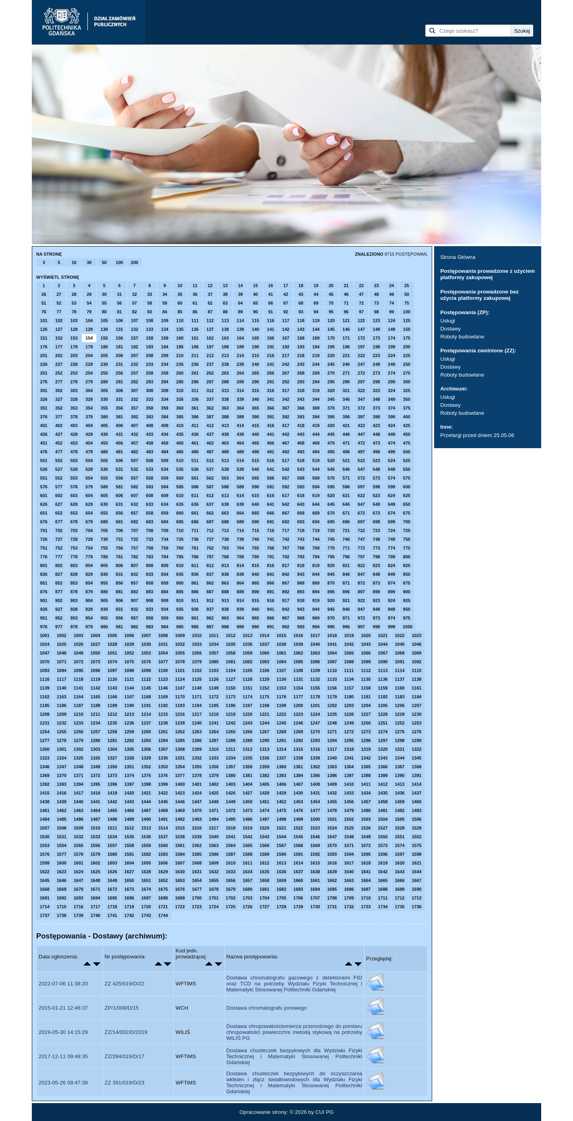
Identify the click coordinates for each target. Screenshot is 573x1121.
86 (195, 311)
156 (119, 338)
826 (43, 574)
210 (179, 355)
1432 (332, 793)
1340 (332, 758)
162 (210, 338)
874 (391, 583)
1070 (44, 661)
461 (195, 443)
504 (89, 460)
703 (74, 530)
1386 (332, 775)
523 (376, 460)
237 (210, 364)
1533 (95, 836)
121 (346, 320)
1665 (383, 880)
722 (361, 530)
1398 (146, 784)
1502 (349, 819)
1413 (399, 784)
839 (240, 574)
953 (74, 618)
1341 (349, 758)
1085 (298, 661)
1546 (315, 836)
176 (43, 346)
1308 (180, 749)
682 (134, 521)
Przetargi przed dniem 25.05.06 (477, 435)
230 (104, 364)
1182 (383, 696)
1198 (264, 705)
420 (331, 425)
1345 (416, 758)
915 (255, 600)
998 (376, 626)
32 (134, 294)
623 (376, 495)
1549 (365, 836)
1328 (129, 758)
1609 (213, 863)
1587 (230, 854)
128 (74, 329)
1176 (281, 696)
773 (376, 548)
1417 (78, 793)
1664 (365, 880)
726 (43, 539)
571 (346, 478)
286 (195, 381)
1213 (129, 714)
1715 (61, 906)
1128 (247, 679)
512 (210, 460)
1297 (383, 740)
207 (134, 355)
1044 (383, 644)
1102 (196, 670)
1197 (247, 705)
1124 (180, 679)
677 (58, 521)
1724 (213, 906)
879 (89, 591)
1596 (383, 854)
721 (346, 530)
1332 (196, 758)
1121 (129, 679)
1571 (349, 845)
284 (164, 381)
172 (361, 338)
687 (210, 521)
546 (346, 469)
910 (179, 600)
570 (331, 478)
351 (43, 408)
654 (89, 513)
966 (270, 618)
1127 (230, 679)
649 (391, 504)
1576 (44, 854)
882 (134, 591)
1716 (78, 906)
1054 (163, 653)
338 (225, 399)
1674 (146, 889)
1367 (399, 766)
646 (346, 504)
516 (270, 460)
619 (316, 495)
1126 (213, 679)
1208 (44, 714)
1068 (399, 653)
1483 (416, 810)
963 (225, 618)
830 (104, 574)
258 (149, 373)
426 (43, 434)
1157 (349, 688)
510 (179, 460)
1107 (281, 670)
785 (179, 556)
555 (104, 478)
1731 (332, 906)
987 (210, 626)
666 (270, 513)
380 (104, 416)
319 (316, 390)
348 (376, 399)
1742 (129, 915)
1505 (399, 819)
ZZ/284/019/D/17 (124, 1056)
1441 (95, 801)
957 (134, 618)
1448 (213, 801)
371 (346, 408)
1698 (163, 898)
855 (104, 583)
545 (331, 469)
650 (406, 504)
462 (210, 443)
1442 (112, 801)
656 (119, 513)
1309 (196, 749)
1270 (315, 731)
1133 (332, 679)
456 (119, 443)
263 (225, 373)
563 (225, 478)
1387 (349, 775)
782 (134, 556)
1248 (332, 723)
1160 (399, 688)
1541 (230, 836)
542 (285, 469)
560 (179, 478)
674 (391, 513)
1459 (399, 801)
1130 (281, 679)
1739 (78, 915)
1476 (298, 810)
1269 (298, 731)
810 (179, 565)
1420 (129, 793)
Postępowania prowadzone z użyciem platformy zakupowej (487, 274)
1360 (281, 766)
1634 (247, 871)
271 (346, 373)
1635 (264, 871)
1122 (146, 679)
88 (225, 311)
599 (391, 486)
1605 (146, 863)
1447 (196, 801)
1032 (180, 644)
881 (119, 591)
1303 (95, 749)
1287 (213, 740)
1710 (365, 898)
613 (225, 495)
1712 (399, 898)
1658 (264, 880)
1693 (78, 898)
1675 (163, 889)
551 (43, 478)
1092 (416, 661)
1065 (349, 653)
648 (376, 504)
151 (43, 338)
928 (74, 609)
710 (179, 530)
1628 (146, 871)
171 (346, 338)
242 (285, 364)
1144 (129, 688)
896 (346, 591)
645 (331, 504)
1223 (298, 714)
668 (300, 513)
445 (331, 434)
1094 (61, 670)
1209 (61, 714)
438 (225, 434)
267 (285, 373)
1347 (61, 766)
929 (89, 609)
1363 (332, 766)
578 (74, 486)
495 (331, 451)
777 (58, 556)
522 (361, 460)
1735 (399, 906)
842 (285, 574)
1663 (349, 880)
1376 (163, 775)
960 (179, 618)
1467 (146, 810)
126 (43, 329)
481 (119, 451)
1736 (416, 906)
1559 (146, 845)
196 (346, 346)
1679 (230, 889)
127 (58, 329)
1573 (383, 845)
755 (104, 548)
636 (195, 504)
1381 (247, 775)
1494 (213, 819)
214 (240, 355)
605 (104, 495)
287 (210, 381)
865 (255, 583)
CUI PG (324, 1112)
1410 (349, 784)
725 (406, 530)
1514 (163, 828)
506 (119, 460)
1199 (281, 705)
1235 (112, 723)
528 (74, 469)
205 (104, 355)
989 (240, 626)
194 (316, 346)
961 (195, 618)
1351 (129, 766)
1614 (298, 863)
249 (391, 364)
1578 (78, 854)
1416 (61, 793)
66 (270, 303)
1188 (95, 705)
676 (43, 521)
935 (179, 609)
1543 (264, 836)
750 (406, 539)
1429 (281, 793)
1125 (196, 679)
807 (134, 565)
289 (240, 381)
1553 (44, 845)
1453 (298, 801)
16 (270, 285)
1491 (163, 819)
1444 (146, 801)
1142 (95, 688)
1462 (61, 810)
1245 (281, 723)
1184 (416, 696)
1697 (146, 898)
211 (195, 355)
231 (119, 364)
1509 (78, 828)
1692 (61, 898)
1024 (44, 644)
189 (240, 346)
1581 (129, 854)
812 (210, 565)
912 (210, 600)
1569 (315, 845)
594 (316, 486)
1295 (349, 740)
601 (43, 495)
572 (361, 478)
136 (195, 329)
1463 (78, 810)
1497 (264, 819)
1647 (78, 880)
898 (376, 591)
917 (285, 600)
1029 (129, 644)
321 (346, 390)
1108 (298, 670)
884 (164, 591)
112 (210, 320)
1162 (44, 696)
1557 (112, 845)
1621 (416, 863)
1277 (44, 740)
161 (195, 338)
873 (376, 583)
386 (195, 416)
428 (74, 434)
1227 (365, 714)
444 (316, 434)
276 (43, 381)
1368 (416, 766)
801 (43, 565)
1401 (196, 784)
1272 (349, 731)
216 (270, 355)
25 (406, 285)
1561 (180, 845)
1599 (44, 863)
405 (104, 425)
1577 (61, 854)
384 (164, 416)
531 (119, 469)
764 (240, 548)
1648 (95, 880)
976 (43, 626)
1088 (349, 661)
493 (300, 451)
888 (225, 591)
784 (164, 556)
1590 (281, 854)
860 (179, 583)
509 (164, 460)
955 (104, 618)
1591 (298, 854)
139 (240, 329)
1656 (230, 880)
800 (406, 556)
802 (58, 565)
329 (89, 399)
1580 (112, 854)
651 (43, 513)
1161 (416, 688)
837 (210, 574)
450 (406, 434)
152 (58, 338)
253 (74, 373)
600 (406, 486)
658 (149, 513)
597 (361, 486)
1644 (416, 871)
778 (74, 556)
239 (240, 364)
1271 (332, 731)
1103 (213, 670)
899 (391, 591)
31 (119, 294)
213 (225, 355)
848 (376, 574)
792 (285, 556)
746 (346, 539)
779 (89, 556)
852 (58, 583)
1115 (416, 670)
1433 (349, 793)
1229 (399, 714)
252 (58, 373)
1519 (247, 828)
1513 (146, 828)
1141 (78, 688)
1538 (180, 836)
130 (104, 329)
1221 (264, 714)
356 (119, 408)
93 (300, 311)
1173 (230, 696)
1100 (163, 670)
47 (361, 294)
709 (164, 530)
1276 (416, 731)
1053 (146, 653)
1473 (247, 810)
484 (164, 451)
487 (210, 451)
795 (331, 556)
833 (149, 574)
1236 (129, 723)
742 (285, 539)
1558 (129, 845)
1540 (213, 836)
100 (119, 262)
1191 (146, 705)
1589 (264, 854)
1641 (365, 871)
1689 (399, 889)
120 (331, 320)
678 (74, 521)
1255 (61, 731)
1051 (112, 653)
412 (210, 425)
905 (104, 600)
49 (391, 294)
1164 (78, 696)
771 (346, 548)
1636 (281, 871)
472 (361, 443)
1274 (383, 731)
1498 (281, 819)
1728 (281, 906)
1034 (213, 644)
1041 (332, 644)
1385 (315, 775)
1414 (416, 784)
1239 (180, 723)
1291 (281, 740)
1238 (163, 723)
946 (346, 609)
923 (376, 600)
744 (316, 539)
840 (255, 574)
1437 (416, 793)
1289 (247, 740)
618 (300, 495)
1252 (399, 723)
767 (285, 548)
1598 (416, 854)
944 (316, 609)
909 (164, 600)
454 (89, 443)
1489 (129, 819)
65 (255, 303)
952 (58, 618)
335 (179, 399)
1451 (264, 801)
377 (58, 416)
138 (225, 329)
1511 (112, 828)
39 (240, 294)
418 (300, 425)
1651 (146, 880)
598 (376, 486)
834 (164, 574)
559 (164, 478)
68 (300, 303)
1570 (332, 845)
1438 (44, 801)
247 (361, 364)
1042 (349, 644)
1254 (44, 731)
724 (391, 530)
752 (58, 548)
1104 (230, 670)
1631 (196, 871)
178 (74, 346)
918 (300, 600)
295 (331, 381)
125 (406, 320)
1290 (264, 740)
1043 (365, 644)
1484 (44, 819)
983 (149, 626)
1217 (196, 714)
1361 (298, 766)
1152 (264, 688)
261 (195, 373)
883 (149, 591)
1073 (95, 661)
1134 (349, 679)
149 (391, 329)
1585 (196, 854)
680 (104, 521)
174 (391, 338)
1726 (247, 906)
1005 (112, 635)
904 (89, 600)
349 (391, 399)
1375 (146, 775)
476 (43, 451)
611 (195, 495)
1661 (315, 880)
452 (58, 443)
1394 (78, 784)
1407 (298, 784)
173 (376, 338)
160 (179, 338)
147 (361, 329)
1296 (365, 740)
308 (149, 390)
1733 (365, 906)
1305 (129, 749)
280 (104, 381)
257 (134, 373)
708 (149, 530)
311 (195, 390)
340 (255, 399)
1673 (129, 889)
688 (225, 521)
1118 (78, 679)
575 (406, 478)
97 (361, 311)
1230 (416, 714)
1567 (281, 845)
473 (376, 443)
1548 (349, 836)
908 (149, 600)
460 (179, 443)
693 (300, 521)
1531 (61, 836)
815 (255, 565)
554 (89, 478)
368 (300, 408)
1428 (264, 793)
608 (149, 495)
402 (58, 425)
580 (104, 486)
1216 (180, 714)
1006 (129, 635)
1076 (146, 661)
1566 (264, 845)
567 (285, 478)
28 (74, 294)
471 (346, 443)
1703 (247, 898)
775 (406, 548)
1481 (383, 810)
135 (179, 329)
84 (164, 311)
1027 (95, 644)
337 (210, 399)
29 (89, 294)
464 (240, 443)
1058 (230, 653)
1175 (264, 696)
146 (346, 329)
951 (43, 618)
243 (300, 364)
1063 (315, 653)
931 (119, 609)
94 (316, 311)
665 (255, 513)
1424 (196, 793)
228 (74, 364)
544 (316, 469)
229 (89, 364)
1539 (196, 836)
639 (240, 504)
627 (58, 504)
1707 (315, 898)
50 (104, 262)
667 (285, 513)
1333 (213, 758)
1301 (61, 749)
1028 (112, 644)
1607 (180, 863)
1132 (315, 679)
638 (225, 504)
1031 (163, 644)
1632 (213, 871)
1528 (399, 828)
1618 (365, 863)
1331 (180, 758)
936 (195, 609)
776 (43, 556)
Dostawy (450, 329)
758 (149, 548)
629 (89, 504)
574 (391, 478)
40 (255, 294)
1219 (230, 714)
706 (119, 530)
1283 (146, 740)
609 (164, 495)
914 (240, 600)
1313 (264, 749)
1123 (163, 679)
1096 (95, 670)
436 (195, 434)
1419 (112, 793)
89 (240, 311)
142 (285, 329)
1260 (146, 731)
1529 (416, 828)
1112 (365, 670)
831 (119, 574)
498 (376, 451)
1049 (78, 653)
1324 (61, 758)
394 (316, 416)
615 (255, 495)
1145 (146, 688)
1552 (416, 836)
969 (316, 618)
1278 (61, 740)
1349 (95, 766)
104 (89, 320)
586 (195, 486)
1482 (399, 810)
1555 (78, 845)
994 (316, 626)
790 (255, 556)
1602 (95, 863)
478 (74, 451)
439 (240, 434)
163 (225, 338)
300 (406, 381)
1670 (78, 889)
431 (119, 434)
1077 (163, 661)
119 (316, 320)
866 (270, 583)
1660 (298, 880)
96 (346, 311)
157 (134, 338)
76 (43, 311)
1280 (95, 740)
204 (89, 355)
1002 (61, 635)
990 (255, 626)
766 (270, 548)
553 (74, 478)
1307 (163, 749)
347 (361, 399)
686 (195, 521)
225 (406, 355)
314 (240, 390)
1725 (230, 906)
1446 (180, 801)
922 (361, 600)
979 (89, 626)
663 (225, 513)
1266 (247, 731)
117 (285, 320)
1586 (213, 854)
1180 (349, 696)
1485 (61, 819)
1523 (315, 828)
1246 (298, 723)
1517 (213, 828)
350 (406, 399)
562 (210, 478)
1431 (315, 793)
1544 (281, 836)
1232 (61, 723)
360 (179, 408)
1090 (383, 661)
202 (58, 355)
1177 (298, 696)
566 (270, 478)
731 (119, 539)
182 (134, 346)
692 (285, 521)
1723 (196, 906)
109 (164, 320)
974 (391, 618)
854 (89, 583)
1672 (112, 889)
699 (391, 521)
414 (240, 425)
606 (119, 495)
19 (316, 285)
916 (270, 600)
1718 (112, 906)
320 (331, 390)
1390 (399, 775)
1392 (44, 784)
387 (210, 416)
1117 (61, 679)
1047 (44, 653)
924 (391, 600)
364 (240, 408)
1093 (44, 670)
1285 (180, 740)
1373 (112, 775)
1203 (349, 705)
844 (316, 574)
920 (331, 600)
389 (240, 416)
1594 (349, 854)
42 (285, 294)
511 (195, 460)
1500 (315, 819)
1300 (44, 749)
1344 (399, 758)
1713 (416, 898)
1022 (399, 635)
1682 (281, 889)
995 (331, 626)
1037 (264, 644)
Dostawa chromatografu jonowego (266, 1008)
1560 (163, 845)
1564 (230, 845)
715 (255, 530)
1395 (95, 784)
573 (376, 478)
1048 (61, 653)
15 (255, 285)
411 (195, 425)
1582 (146, 854)
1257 (95, 731)
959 (164, 618)
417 (285, 425)
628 (74, 504)
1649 (112, 880)
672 (361, 513)
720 (331, 530)
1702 (230, 898)
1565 (247, 845)
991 (270, 626)
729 (89, 539)
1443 (129, 801)
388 (225, 416)
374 (391, 408)
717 (285, 530)
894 (316, 591)
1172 (213, 696)
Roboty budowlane (462, 337)
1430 (298, 793)
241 (270, 364)
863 (225, 583)
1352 (146, 766)
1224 (315, 714)
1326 (95, 758)
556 (119, 478)
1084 (281, 661)
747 (361, 539)
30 (89, 262)
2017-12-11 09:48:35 (63, 1056)
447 (361, 434)
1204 (365, 705)
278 (74, 381)
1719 (129, 906)
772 (361, 548)
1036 (247, 644)
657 (134, 513)
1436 (399, 793)
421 (346, 425)
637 (210, 504)
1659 (281, 880)
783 (149, 556)
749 (391, 539)
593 (300, 486)
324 (391, 390)
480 (104, 451)
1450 (247, 801)
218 (300, 355)
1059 (247, 653)
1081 (230, 661)
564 (240, 478)
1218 (213, 714)
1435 (383, 793)
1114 (399, 670)
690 (255, 521)
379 (89, 416)
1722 (180, 906)
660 (179, 513)
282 (134, 381)
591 (270, 486)
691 (270, 521)
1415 (44, 793)
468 (300, 443)
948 (376, 609)
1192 (163, 705)
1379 (213, 775)
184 (164, 346)
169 (316, 338)
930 (104, 609)
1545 (298, 836)
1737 (44, 915)
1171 (196, 696)
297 (361, 381)
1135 (365, 679)
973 (376, 618)
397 (361, 416)
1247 (315, 723)
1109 (315, 670)
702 (58, 530)
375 (406, 408)
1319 (365, 749)
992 (285, 626)
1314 (281, 749)
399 (391, 416)
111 (195, 320)
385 (179, 416)
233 (149, 364)
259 (164, 373)
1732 (349, 906)
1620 (399, 863)
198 (376, 346)
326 (43, 399)
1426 (230, 793)
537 (210, 469)
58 (149, 303)
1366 (383, 766)
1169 (163, 696)
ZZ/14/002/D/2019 (126, 1032)
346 (346, 399)
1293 (315, 740)
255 (104, 373)
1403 (230, 784)
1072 (78, 661)
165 (255, 338)
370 (331, 408)
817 (285, 565)
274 (391, 373)
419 (316, 425)
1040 (315, 644)
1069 (416, 653)
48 (376, 294)
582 (134, 486)
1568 (298, 845)
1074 (112, 661)
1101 (180, 670)
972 (361, 618)
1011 (213, 635)
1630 (180, 871)
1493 (196, 819)
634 (164, 504)
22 (361, 285)
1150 (230, 688)
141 (270, 329)
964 (240, 618)
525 (406, 460)
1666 (399, 880)
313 (225, 390)
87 (210, 311)
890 (255, 591)
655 (104, 513)
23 (376, 285)
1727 (264, 906)
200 (134, 262)
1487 (95, 819)
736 (195, 539)
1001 (44, 635)
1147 (180, 688)
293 (300, 381)
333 (149, 399)
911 (195, 600)
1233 (78, 723)
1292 (298, 740)
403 (74, 425)
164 (240, 338)
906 (119, 600)
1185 (44, 705)
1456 (349, 801)
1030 (146, 644)
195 (331, 346)
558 (149, 478)
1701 (213, 898)
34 (164, 294)
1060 (264, 653)
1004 (95, 635)
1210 (78, 714)
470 (331, 443)
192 (285, 346)
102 (58, 320)
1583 (163, 854)
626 (43, 504)
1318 (349, 749)
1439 (61, 801)
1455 (332, 801)
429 (89, 434)
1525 (349, 828)
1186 (61, 705)
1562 (196, 845)
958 (149, 618)
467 (285, 443)
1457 (365, 801)
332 (134, 399)
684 (164, 521)
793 (300, 556)
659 (164, 513)
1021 (383, 635)
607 (134, 495)
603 (74, 495)
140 (255, 329)
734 (164, 539)
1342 (365, 758)
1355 (196, 766)
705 (104, 530)
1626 (112, 871)
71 (346, 303)
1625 (95, 871)
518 (300, 460)
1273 (365, 731)
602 (58, 495)
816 (270, 565)
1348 (78, 766)
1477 (315, 810)
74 (391, 303)
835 (179, 574)
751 (43, 548)
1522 (298, 828)
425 (406, 425)
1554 (61, 845)
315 (255, 390)
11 (195, 285)
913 (225, 600)
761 (195, 548)
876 (43, 591)
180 (104, 346)
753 (74, 548)
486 (195, 451)
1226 (349, 714)
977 (58, 626)
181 (119, 346)
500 (406, 451)
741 (270, 539)
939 (240, 609)
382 (134, 416)
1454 (315, 801)
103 (74, 320)
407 (134, 425)
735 (179, 539)
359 (164, 408)
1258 (112, 731)
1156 (332, 688)
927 (58, 609)
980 (104, 626)
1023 (416, 635)
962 (210, 618)
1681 (264, 889)
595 (331, 486)
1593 (332, 854)
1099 (146, 670)
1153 (281, 688)
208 (149, 355)
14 (240, 285)
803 (74, 565)
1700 (196, 898)
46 (346, 294)
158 (149, 338)
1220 (247, 714)
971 (346, 618)
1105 (247, 670)
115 (255, 320)
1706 (298, 898)
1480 (365, 810)
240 (255, 364)
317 (285, 390)
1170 (180, 696)
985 (179, 626)
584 (164, 486)
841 (270, 574)
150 (406, 329)
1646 (61, 880)
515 (255, 460)
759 (164, 548)
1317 (332, 749)
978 (74, 626)
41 (270, 294)
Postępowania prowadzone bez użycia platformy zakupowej (479, 295)
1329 (146, 758)
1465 (112, 810)
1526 (365, 828)
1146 (163, 688)
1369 (44, 775)
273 (376, 373)
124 (391, 320)
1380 (230, 775)
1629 (163, 871)
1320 (383, 749)
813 (225, 565)
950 (406, 609)
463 (225, 443)
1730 (315, 906)
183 (149, 346)
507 (134, 460)
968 (300, 618)
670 (331, 513)
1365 (365, 766)
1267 (264, 731)
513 (225, 460)
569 (316, 478)
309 (164, 390)
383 (149, 416)
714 (240, 530)
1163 (61, 696)
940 (255, 609)
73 (376, 303)
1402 (213, 784)
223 (376, 355)
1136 (383, 679)
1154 (298, 688)
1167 (129, 696)
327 (58, 399)
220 (331, 355)
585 (179, 486)
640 (255, 504)
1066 (365, 653)
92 (285, 311)
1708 (332, 898)
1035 (230, 644)
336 (195, 399)
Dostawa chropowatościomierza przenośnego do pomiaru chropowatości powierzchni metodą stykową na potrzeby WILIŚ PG (294, 1032)
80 (104, 311)
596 (346, 486)
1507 (44, 828)
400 (406, 416)
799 (391, 556)
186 (195, 346)
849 (391, 574)
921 (346, 600)
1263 (196, 731)
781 (119, 556)
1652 (163, 880)
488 (225, 451)
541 (270, 469)
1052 (129, 653)
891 (270, 591)
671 (346, 513)
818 (300, 565)
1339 (315, 758)
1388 (365, 775)
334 (164, 399)
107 (134, 320)
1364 (349, 766)
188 (225, 346)
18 (300, 285)
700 (406, 521)
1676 (180, 889)
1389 (383, 775)
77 (59, 311)
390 (255, 416)
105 (104, 320)
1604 (129, 863)
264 (240, 373)
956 (119, 618)
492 (285, 451)
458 (149, 443)
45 (331, 294)
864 (240, 583)
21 (346, 285)
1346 (44, 766)
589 (240, 486)
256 (119, 373)
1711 (383, 898)
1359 (264, 766)
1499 (298, 819)
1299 (416, 740)
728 (74, 539)
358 (149, 408)
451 (43, 443)
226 (43, 364)
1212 (112, 714)
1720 (146, 906)
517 (285, 460)
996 (346, 626)
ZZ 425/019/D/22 (124, 984)
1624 (78, 871)
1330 (163, 758)
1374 (129, 775)
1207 (416, 705)
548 (376, 469)
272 (361, 373)
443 (300, 434)
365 (255, 408)
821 (346, 565)
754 (89, 548)
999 (391, 626)
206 (119, 355)
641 (270, 504)
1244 (264, 723)
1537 (163, 836)
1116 (44, 679)
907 (134, 600)
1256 (78, 731)
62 (210, 303)
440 (255, 434)
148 (376, 329)
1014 (264, 635)
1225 (332, 714)
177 (58, 346)
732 (134, 539)
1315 (298, 749)
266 (270, 373)
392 (285, 416)
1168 (146, 696)
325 (406, 390)
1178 (315, 696)
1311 (230, 749)
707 (134, 530)
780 (104, 556)
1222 (281, 714)
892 (285, 591)
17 (285, 285)
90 (255, 311)
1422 (163, 793)
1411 (365, 784)
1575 (416, 845)
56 (119, 303)
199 (391, 346)
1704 (264, 898)
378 (74, 416)
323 (376, 390)
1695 (112, 898)
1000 (407, 626)
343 (300, 399)
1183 (399, 696)
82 (134, 311)
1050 (95, 653)
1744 (163, 915)
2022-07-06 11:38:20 (63, 984)
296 (346, 381)
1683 (298, 889)
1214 (146, 714)
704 (89, 530)
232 (134, 364)
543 (300, 469)
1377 (180, 775)
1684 (315, 889)
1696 (129, 898)
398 (376, 416)
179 (89, 346)
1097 (112, 670)
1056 (196, 653)
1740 (95, 915)
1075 (129, 661)
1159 (383, 688)
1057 (213, 653)
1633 (230, 871)
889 (240, 591)
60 (179, 303)
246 (346, 364)
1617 (349, 863)
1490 (146, 819)
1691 (44, 898)
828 (74, 574)
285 (179, 381)
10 (74, 262)
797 (361, 556)
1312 (247, 749)
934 (164, 609)
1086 (315, 661)
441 (270, 434)
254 (89, 373)
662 (210, 513)
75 (406, 303)
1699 (180, 898)
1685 (332, 889)
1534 (112, 836)
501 (43, 460)
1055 (180, 653)
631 (119, 504)
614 (240, 495)
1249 (349, 723)
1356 (213, 766)
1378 (196, 775)
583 (149, 486)
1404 (247, 784)
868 (300, 583)
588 (225, 486)
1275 (399, 731)
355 (104, 408)
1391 (416, 775)
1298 (399, 740)
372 (361, 408)
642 (285, 504)
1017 (315, 635)
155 (104, 338)
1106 (264, 670)
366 (270, 408)
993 (300, 626)
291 (270, 381)
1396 (112, 784)
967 (285, 618)
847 (361, 574)
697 (361, 521)
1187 (78, 705)
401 (43, 425)
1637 (298, 871)
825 (406, 565)
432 (134, 434)
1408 (315, 784)
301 (43, 390)
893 (300, 591)
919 (316, 600)
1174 (247, 696)
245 (331, 364)
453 (74, 443)
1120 (112, 679)
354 (89, 408)
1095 (78, 670)
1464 (95, 810)
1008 (163, 635)
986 (195, 626)
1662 (332, 880)
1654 (196, 880)
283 (149, 381)
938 (225, 609)
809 (164, 565)
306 (119, 390)
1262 (180, 731)
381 (119, 416)
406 (119, 425)
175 (406, 338)
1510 (95, 828)
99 (391, 311)
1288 (230, 740)
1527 (383, 828)
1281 (112, 740)
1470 (196, 810)
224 (391, 355)
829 (89, 574)
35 (179, 294)
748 (376, 539)
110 (179, 320)
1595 (365, 854)
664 (240, 513)
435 (179, 434)
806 (119, 565)
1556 (95, 845)
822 (361, 565)
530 (104, 469)
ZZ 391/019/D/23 (124, 1083)
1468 (163, 810)
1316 (315, 749)
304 (89, 390)
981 (119, 626)
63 (225, 303)
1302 (78, 749)
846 (346, 574)
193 (300, 346)
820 (331, 565)
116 (270, 320)
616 (270, 495)
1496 (247, 819)
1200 (298, 705)
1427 (247, 793)
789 (240, 556)
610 (179, 495)
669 (316, 513)
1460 (416, 801)
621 (346, 495)
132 (134, 329)
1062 (298, 653)
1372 (95, 775)
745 (331, 539)
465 (255, 443)
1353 (163, 766)
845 (331, 574)
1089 (365, 661)
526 (43, 469)
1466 (129, 810)
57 (134, 303)
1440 (78, 801)
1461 (44, 810)
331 (119, 399)
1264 (213, 731)
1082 (247, 661)
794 (316, 556)
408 (149, 425)
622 (361, 495)
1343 (383, 758)
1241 (213, 723)
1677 (196, 889)
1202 (332, 705)
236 (195, 364)
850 (406, 574)
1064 (332, 653)
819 (316, 565)
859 (164, 583)
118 (300, 320)
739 (240, 539)
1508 (61, 828)
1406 (281, 784)
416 (270, 425)
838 (225, 574)
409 (164, 425)
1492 (180, 819)
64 (240, 303)
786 (195, 556)
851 (43, 583)
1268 (281, 731)
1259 (129, 731)
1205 (383, 705)
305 (104, 390)
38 (225, 294)
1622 (44, 871)
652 (58, 513)
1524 (332, 828)
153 (74, 338)
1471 (213, 810)
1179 (332, 696)
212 (210, 355)
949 (391, 609)
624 (391, 495)
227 (58, 364)
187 (210, 346)
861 (195, 583)
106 (119, 320)
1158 (365, 688)
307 (134, 390)
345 (331, 399)
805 (104, 565)
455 (104, 443)
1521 (281, 828)
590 (255, 486)
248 (376, 364)
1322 (416, 749)
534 (164, 469)
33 (149, 294)
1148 (196, 688)
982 (134, 626)
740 (255, 539)
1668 (44, 889)
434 (164, 434)
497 (361, 451)
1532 (78, 836)
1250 (365, 723)
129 (89, 329)
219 (316, 355)
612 (210, 495)
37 (210, 294)
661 (195, 513)
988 (225, 626)
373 (376, 408)
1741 (112, 915)
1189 (112, 705)
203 (74, 355)
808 (149, 565)
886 (195, 591)
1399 (163, 784)
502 (58, 460)
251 (43, 373)
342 (285, 399)
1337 (281, 758)
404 (89, 425)
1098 (129, 670)
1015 (281, 635)
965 (255, 618)
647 (361, 504)
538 (225, 469)
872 (361, 583)
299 (391, 381)
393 (300, 416)
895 (331, 591)
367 (285, 408)
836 (195, 574)
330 (104, 399)
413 (225, 425)
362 (210, 408)
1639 (332, 871)
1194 (196, 705)
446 (346, 434)
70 (331, 303)
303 (74, 390)
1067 (383, 653)
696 (346, 521)
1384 (298, 775)
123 (376, 320)
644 (316, 504)
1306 (146, 749)
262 (210, 373)
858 (149, 583)
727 (58, 539)
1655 (213, 880)
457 (134, 443)
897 (361, 591)
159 (164, 338)
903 (74, 600)
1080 (213, 661)
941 (270, 609)
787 (210, 556)
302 (58, 390)
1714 (44, 906)
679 (89, 521)
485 (179, 451)
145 (331, 329)
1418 (95, 793)
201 (43, 355)
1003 (78, 635)
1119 (95, 679)
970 (331, 618)
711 (195, 530)
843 (300, 574)
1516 (196, 828)
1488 (112, 819)
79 (89, 311)
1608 (196, 863)
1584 (180, 854)
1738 (61, 915)
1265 (230, 731)
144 (316, 329)
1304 (112, 749)
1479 (349, 810)
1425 (213, 793)
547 (361, 469)
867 (285, 583)
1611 (247, 863)
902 (58, 600)
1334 (230, 758)
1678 (213, 889)
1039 (298, 644)
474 (391, 443)
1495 (230, 819)
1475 (281, 810)
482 (134, 451)
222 (361, 355)
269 (316, 373)
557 (134, 478)
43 (300, 294)
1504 (383, 819)
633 (149, 504)
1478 (332, 810)
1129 (264, 679)
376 (43, 416)
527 (58, 469)
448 (376, 434)
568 (300, 478)
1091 (399, 661)
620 (331, 495)
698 (376, 521)
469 (316, 443)
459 (164, 443)
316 (270, 390)
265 (255, 373)
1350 (112, 766)
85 (179, 311)
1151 (247, 688)
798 (376, 556)
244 (316, 364)
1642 (383, 871)
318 (300, 390)
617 (285, 495)
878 (74, 591)
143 (300, 329)
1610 (230, 863)
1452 (281, 801)
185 (179, 346)
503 (74, 460)
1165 (95, 696)
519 (316, 460)
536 (195, 469)
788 (225, 556)
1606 (163, 863)
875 (406, 583)
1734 (383, 906)
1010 (196, 635)
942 (285, 609)
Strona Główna (457, 257)
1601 (78, 863)
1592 (315, 854)
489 (240, 451)
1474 (264, 810)
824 (391, 565)
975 (406, 618)
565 (255, 478)
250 (406, 364)
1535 (129, 836)
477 (58, 451)
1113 (383, 670)
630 (104, 504)
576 (43, 486)
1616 (332, 863)
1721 (163, 906)
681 (119, 521)
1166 (112, 696)
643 (300, 504)
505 (104, 460)
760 (179, 548)
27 (59, 294)
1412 (383, 784)
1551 (399, 836)
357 (134, 408)
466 (270, 443)
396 (346, 416)
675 (406, 513)
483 (149, 451)
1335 (247, 758)
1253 (416, 723)
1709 (349, 898)
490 (255, 451)
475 (406, 443)
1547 (332, 836)
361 (195, 408)
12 (210, 285)
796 (346, 556)
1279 (78, 740)
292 (285, 381)
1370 (61, 775)
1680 (247, 889)
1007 (146, 635)
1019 (349, 635)
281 (119, 381)
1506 (416, 819)
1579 (95, 854)
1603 (112, 863)
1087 (332, 661)
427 (58, 434)
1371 (78, 775)
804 (89, 565)
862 (210, 583)
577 (58, 486)
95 (331, 311)
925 (406, 600)
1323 (44, 758)
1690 (416, 889)
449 (391, 434)
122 (361, 320)
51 (43, 303)
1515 (180, 828)
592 (285, 486)
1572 (365, 845)
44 (316, 294)
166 (270, 338)
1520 (264, 828)
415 (255, 425)
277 (58, 381)
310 (179, 390)
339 (240, 399)
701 (43, 530)
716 (270, 530)
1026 (78, 644)
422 (361, 425)
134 (164, 329)
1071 (61, 661)
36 (195, 294)
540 (255, 469)
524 (391, 460)
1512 (129, 828)
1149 (213, 688)
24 (391, 285)
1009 (180, 635)
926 (43, 609)
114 (240, 320)
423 (376, 425)
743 (300, 539)
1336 (264, 758)
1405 (264, 784)
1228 (383, 714)
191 (270, 346)
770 (331, 548)
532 (134, 469)
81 (119, 311)
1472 (230, 810)
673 (376, 513)
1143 (112, 688)
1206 (399, 705)
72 (361, 303)
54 (89, 303)
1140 (61, 688)
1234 (95, 723)
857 (134, 583)
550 (406, 469)
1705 (281, 898)
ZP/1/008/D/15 (122, 1008)
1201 (315, 705)
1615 (315, 863)
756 (119, 548)
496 (346, 451)
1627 (129, 871)
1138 (416, 679)
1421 (146, 793)
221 (346, 355)
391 (270, 416)
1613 (281, 863)
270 (331, 373)
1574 (399, 845)
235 (179, 364)
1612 (264, 863)
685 (179, 521)
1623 (61, 871)
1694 (95, 898)
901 (43, 600)
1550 (383, 836)
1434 (365, 793)
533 (149, 469)
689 (240, 521)
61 (195, 303)
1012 (230, 635)
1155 (315, 688)
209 (164, 355)
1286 (196, 740)
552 (58, 478)
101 (43, 320)
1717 (95, 906)
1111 (349, 670)
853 (74, 583)
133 (149, 329)
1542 (247, 836)
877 (58, 591)
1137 (399, 679)
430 (104, 434)
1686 (349, 889)
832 (134, 574)
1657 (247, 880)
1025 (61, 644)
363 (225, 408)
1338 (298, 758)
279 (89, 381)
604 (89, 495)
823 (376, 565)
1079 (196, 661)
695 (331, 521)
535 (179, 469)
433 (149, 434)
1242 (230, 723)
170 (331, 338)
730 (104, 539)
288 (225, 381)
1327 (112, 758)
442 (285, 434)
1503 (365, 819)
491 (270, 451)
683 (149, 521)
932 (134, 609)
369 (316, 408)
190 (255, 346)
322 (361, 390)
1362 (315, 766)
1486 (78, 819)
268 (300, 373)
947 (361, 609)
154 (89, 338)
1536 (146, 836)
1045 (399, 644)
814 (240, 565)
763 (225, 548)
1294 (332, 740)
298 (376, 381)
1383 (281, 775)
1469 (180, 810)
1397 (129, 784)
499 (391, 451)
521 (346, 460)
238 (225, 364)
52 (59, 303)
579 (89, 486)
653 (74, 513)
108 (149, 320)
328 (74, 399)
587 (210, 486)
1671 (95, 889)
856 (119, 583)
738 (225, 539)
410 (179, 425)
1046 (416, 644)
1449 (230, 801)
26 (43, 294)
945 (331, 609)
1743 (146, 915)
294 (316, 381)
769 (316, 548)
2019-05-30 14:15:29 (63, 1032)
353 (74, 408)
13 (225, 285)
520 (331, 460)
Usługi (447, 321)
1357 (230, 766)
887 (210, 591)
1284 (163, 740)
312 (210, 390)
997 (361, 626)
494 (316, 451)
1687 (365, 889)
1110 (332, 670)
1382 (264, 775)
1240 (196, 723)
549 (391, 469)
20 (331, 285)
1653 (180, 880)
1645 (44, 880)
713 (225, 530)
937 (210, 609)
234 (164, 364)
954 (89, 618)
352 (58, 408)
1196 (230, 705)
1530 (44, 836)
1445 (163, 801)
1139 (44, 688)
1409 (332, 784)
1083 (264, 661)
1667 (416, 880)
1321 (399, 749)
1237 (146, 723)
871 (346, 583)
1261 (163, 731)
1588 (247, 854)
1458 (383, 801)
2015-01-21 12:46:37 (63, 1008)
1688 (383, 889)
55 (104, 303)
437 (210, 434)
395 (331, 416)
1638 (315, 871)
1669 (61, 889)
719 (316, 530)
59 (164, 303)
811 (195, 565)
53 (74, 303)
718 (300, 530)
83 (149, 311)
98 (376, 311)
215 (255, 355)
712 (210, 530)
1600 (61, 863)
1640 (349, 871)
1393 (61, 784)
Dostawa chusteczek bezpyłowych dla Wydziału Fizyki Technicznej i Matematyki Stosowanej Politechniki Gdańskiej (294, 1056)
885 (179, 591)
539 (240, 469)
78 (74, 311)
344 (316, 399)
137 (210, 329)
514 (240, 460)
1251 (383, 723)
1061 (281, 653)
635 (179, 504)
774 (391, 548)
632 (134, 504)
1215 (163, 714)
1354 (180, 766)
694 (316, 521)
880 (104, 591)
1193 (180, 705)
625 (406, 495)
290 (255, 381)
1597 (399, 854)
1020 (365, 635)
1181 (365, 696)
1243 (247, 723)
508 (149, 460)
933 (149, 609)
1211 (95, 714)
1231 (44, 723)
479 (89, 451)
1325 (78, 758)
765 (255, 548)
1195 (213, 705)
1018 (332, 635)
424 (391, 425)
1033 (196, 644)
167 (285, 338)
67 (285, 303)
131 (119, 329)
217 (285, 355)
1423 (180, 793)
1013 (247, 635)
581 (119, 486)
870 (331, 583)
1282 (129, 740)
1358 (247, 766)
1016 (298, 635)
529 (89, 469)
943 (300, 609)
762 (210, 548)
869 (316, 583)
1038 (281, 644)
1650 (129, 880)
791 (270, 556)
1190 (129, 705)
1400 (180, 784)
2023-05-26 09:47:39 (63, 1083)
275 (406, 373)
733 (149, 539)
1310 (213, 749)
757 (134, 548)
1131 (298, 679)
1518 (230, 828)
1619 (383, 863)
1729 (298, 906)
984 (164, 626)
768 (300, 548)
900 (406, 591)
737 (210, 539)
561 (195, 478)
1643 (399, 871)
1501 (332, 819)
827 (58, 574)
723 (376, 530)
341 (270, 399)
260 (179, 373)
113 (225, 320)
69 (316, 303)
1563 (213, 845)
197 (361, 346)
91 (270, 311)
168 (300, 338)
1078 (180, 661)
